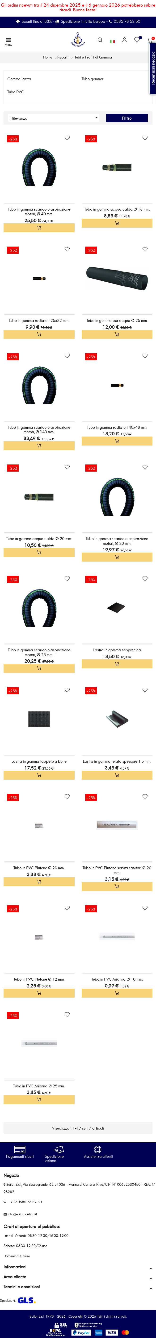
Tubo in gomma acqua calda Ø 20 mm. (39, 538)
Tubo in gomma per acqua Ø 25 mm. (117, 320)
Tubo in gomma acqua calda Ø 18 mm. (117, 209)
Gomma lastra (19, 78)
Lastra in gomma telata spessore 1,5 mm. (117, 761)
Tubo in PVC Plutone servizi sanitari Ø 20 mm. (117, 870)
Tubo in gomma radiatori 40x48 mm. (117, 427)
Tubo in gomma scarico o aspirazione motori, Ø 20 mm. (117, 540)
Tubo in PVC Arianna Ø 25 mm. (39, 1086)
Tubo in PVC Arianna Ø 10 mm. (117, 979)
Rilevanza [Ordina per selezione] (55, 118)
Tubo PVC (15, 92)
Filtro (127, 118)
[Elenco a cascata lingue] (112, 40)
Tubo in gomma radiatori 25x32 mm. (39, 320)
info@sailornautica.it (22, 1213)
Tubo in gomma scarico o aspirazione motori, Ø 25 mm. (39, 652)
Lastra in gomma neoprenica (117, 650)
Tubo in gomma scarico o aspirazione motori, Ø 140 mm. (39, 429)
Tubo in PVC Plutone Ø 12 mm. (38, 979)
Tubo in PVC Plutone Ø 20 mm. (38, 867)
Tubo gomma (92, 78)
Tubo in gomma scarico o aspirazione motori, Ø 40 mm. (39, 211)
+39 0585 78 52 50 (26, 1201)
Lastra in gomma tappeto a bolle (39, 761)
